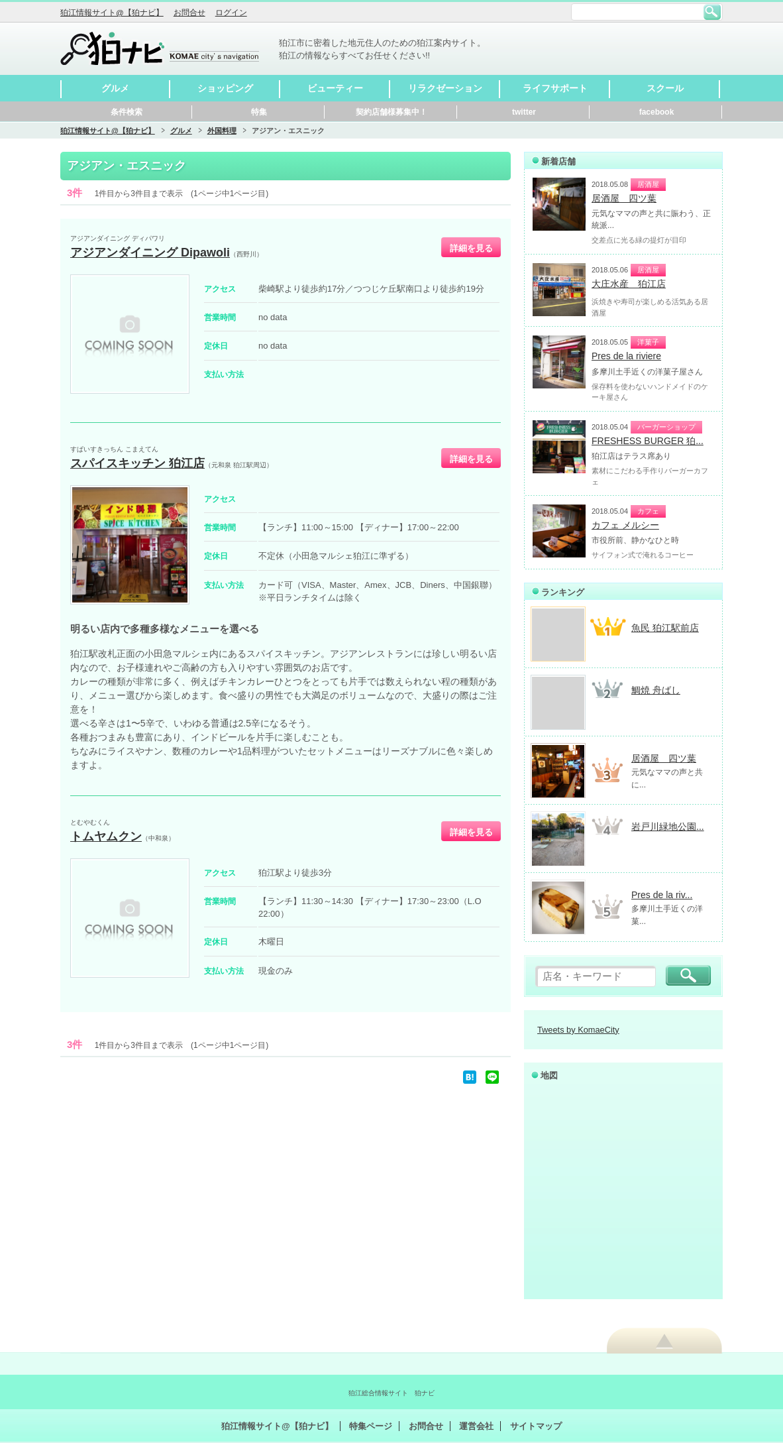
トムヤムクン (106, 836)
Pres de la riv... (661, 895)
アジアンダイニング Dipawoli (150, 252)
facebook (656, 112)
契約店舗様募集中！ (391, 112)
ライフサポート (555, 88)
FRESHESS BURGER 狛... (648, 440)
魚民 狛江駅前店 (665, 627)
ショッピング (225, 88)
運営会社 (476, 1426)
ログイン (231, 13)
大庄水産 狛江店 (629, 283)
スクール (665, 88)
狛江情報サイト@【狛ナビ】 (112, 13)
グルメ (115, 88)
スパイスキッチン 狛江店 (137, 463)
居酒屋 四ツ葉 (624, 198)
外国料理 (221, 131)
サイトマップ (536, 1426)
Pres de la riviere (626, 356)
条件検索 (126, 112)
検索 (712, 12)
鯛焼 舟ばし (655, 690)
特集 (259, 112)
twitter (524, 112)
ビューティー (335, 88)
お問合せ (189, 13)
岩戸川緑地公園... (667, 826)
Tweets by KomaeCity (578, 1030)
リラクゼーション (445, 88)
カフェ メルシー (625, 525)
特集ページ (370, 1426)
